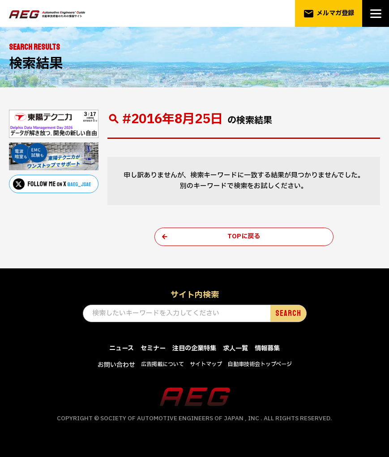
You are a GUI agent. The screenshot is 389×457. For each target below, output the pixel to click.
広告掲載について (160, 365)
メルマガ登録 (328, 13)
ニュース (117, 350)
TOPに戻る (244, 237)
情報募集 (271, 350)
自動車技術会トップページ (264, 365)
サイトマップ (206, 365)
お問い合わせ (110, 366)
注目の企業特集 (194, 350)
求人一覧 (238, 350)
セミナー (150, 350)
